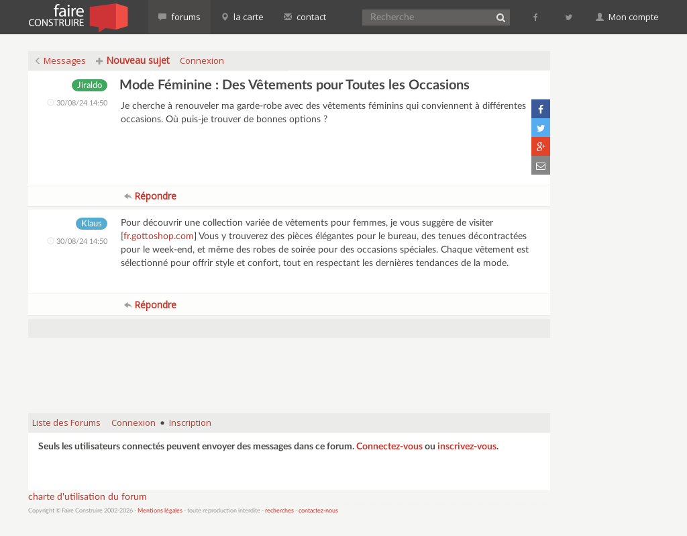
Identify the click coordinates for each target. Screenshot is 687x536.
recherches (279, 511)
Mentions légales (160, 511)
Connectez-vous (389, 446)
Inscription (190, 422)
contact (305, 17)
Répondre (150, 195)
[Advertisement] (289, 369)
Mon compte (627, 17)
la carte (242, 17)
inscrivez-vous (466, 446)
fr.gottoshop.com (158, 236)
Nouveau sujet (133, 60)
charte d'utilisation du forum (87, 497)
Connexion (202, 60)
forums (179, 17)
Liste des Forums (66, 422)
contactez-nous (318, 511)
